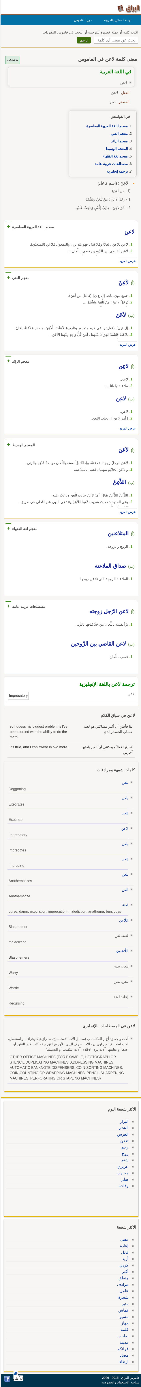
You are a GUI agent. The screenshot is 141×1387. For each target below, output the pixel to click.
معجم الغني (118, 134)
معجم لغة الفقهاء (114, 156)
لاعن (124, 828)
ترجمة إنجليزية (116, 171)
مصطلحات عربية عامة (110, 164)
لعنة (125, 905)
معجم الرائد (118, 141)
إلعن (124, 813)
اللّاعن (123, 920)
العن (124, 890)
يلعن (124, 782)
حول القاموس (82, 20)
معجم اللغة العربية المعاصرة (106, 126)
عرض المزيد (127, 261)
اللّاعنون (122, 951)
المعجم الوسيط (116, 149)
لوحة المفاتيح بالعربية (117, 20)
